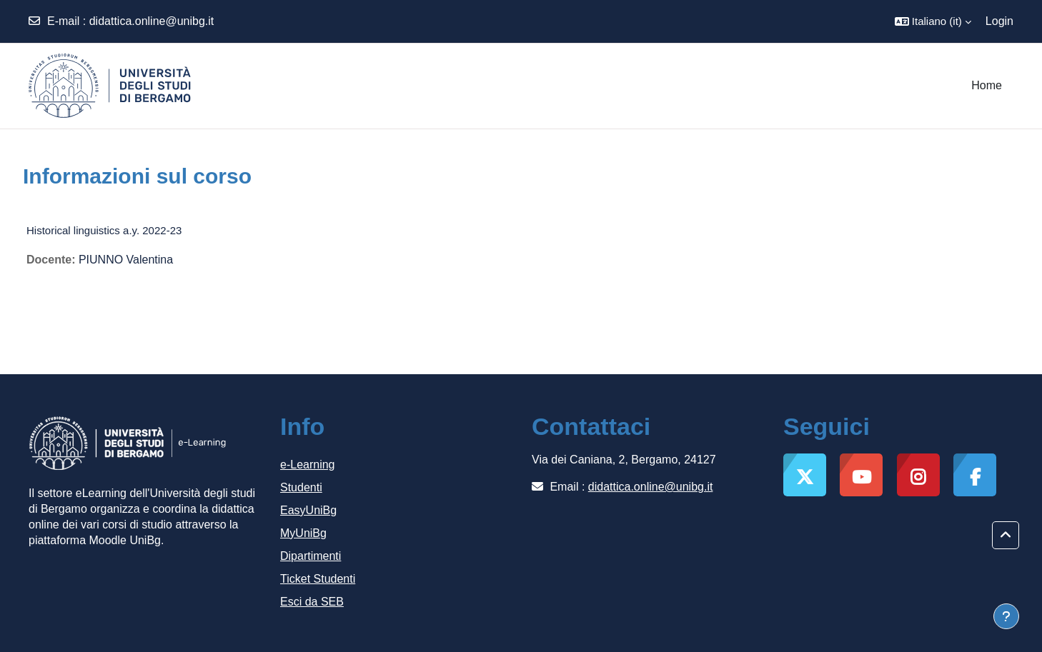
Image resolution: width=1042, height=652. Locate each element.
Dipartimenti (310, 556)
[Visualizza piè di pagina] (1006, 616)
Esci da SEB (312, 602)
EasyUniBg (308, 510)
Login (999, 21)
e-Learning (307, 464)
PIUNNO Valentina (126, 260)
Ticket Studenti (317, 579)
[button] (933, 21)
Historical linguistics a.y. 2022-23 (104, 230)
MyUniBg (303, 533)
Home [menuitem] (986, 85)
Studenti (301, 487)
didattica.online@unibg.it (151, 21)
